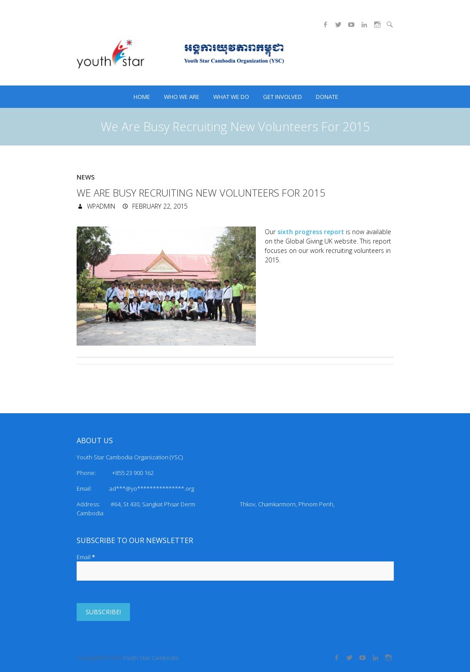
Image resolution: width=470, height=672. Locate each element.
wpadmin (100, 206)
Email (86, 557)
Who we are (181, 97)
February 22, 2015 (159, 206)
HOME (142, 97)
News (86, 177)
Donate (327, 97)
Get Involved (282, 97)
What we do (231, 97)
